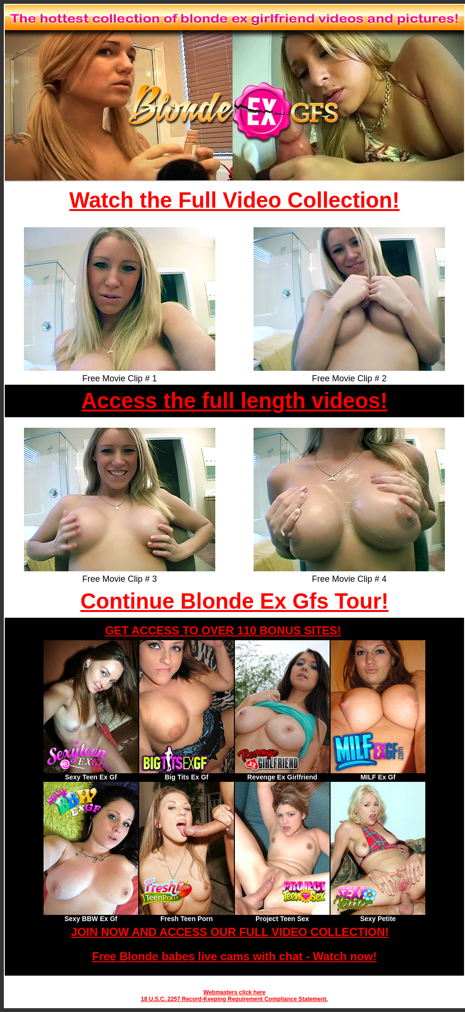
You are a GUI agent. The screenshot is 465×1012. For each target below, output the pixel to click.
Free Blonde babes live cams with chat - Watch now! (234, 956)
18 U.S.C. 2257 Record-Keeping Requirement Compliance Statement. (234, 999)
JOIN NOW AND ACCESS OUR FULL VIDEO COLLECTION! (229, 931)
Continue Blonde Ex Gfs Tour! (234, 601)
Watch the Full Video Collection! (234, 200)
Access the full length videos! (234, 401)
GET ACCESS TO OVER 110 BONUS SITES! (223, 630)
